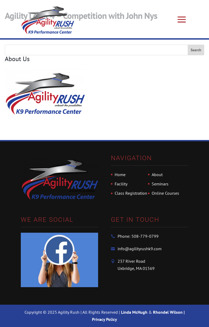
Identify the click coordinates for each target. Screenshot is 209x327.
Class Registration (131, 193)
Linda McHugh (134, 312)
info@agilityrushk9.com (140, 248)
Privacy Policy (104, 319)
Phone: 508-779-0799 (138, 236)
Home (120, 174)
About (157, 174)
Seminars (160, 183)
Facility (121, 183)
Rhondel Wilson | (169, 312)
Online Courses (165, 193)
